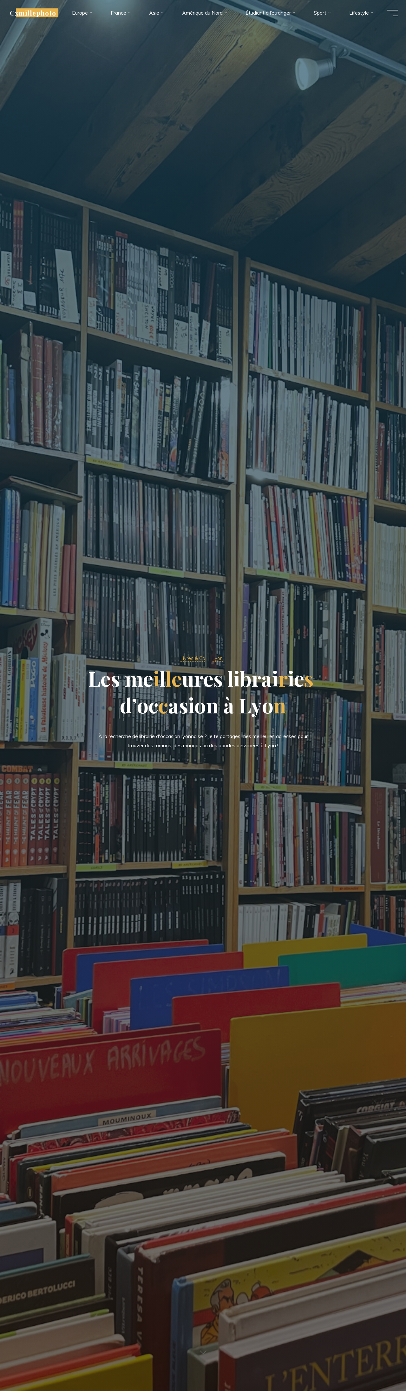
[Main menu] (387, 15)
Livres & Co (192, 657)
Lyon (219, 657)
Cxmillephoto (38, 14)
